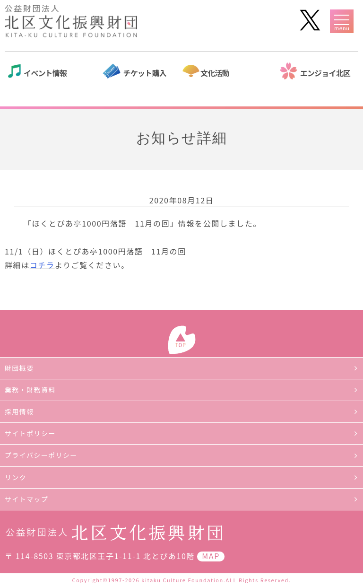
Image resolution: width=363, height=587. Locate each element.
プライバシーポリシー (41, 455)
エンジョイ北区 (325, 73)
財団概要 (19, 368)
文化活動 (214, 73)
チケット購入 (144, 73)
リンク (15, 477)
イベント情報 (45, 73)
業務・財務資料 (30, 389)
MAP (211, 555)
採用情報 (19, 411)
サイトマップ (26, 499)
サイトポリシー (30, 433)
